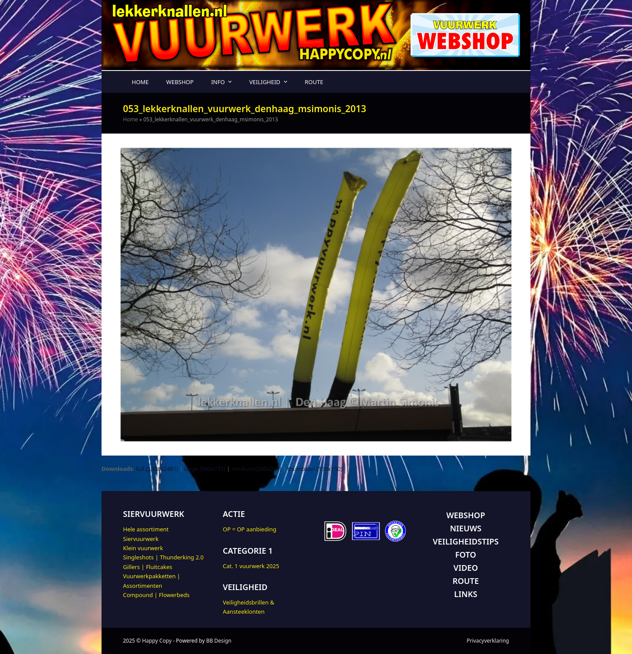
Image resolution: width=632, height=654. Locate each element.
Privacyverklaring (488, 640)
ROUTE (466, 581)
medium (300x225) (256, 469)
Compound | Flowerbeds (156, 595)
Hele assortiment (146, 529)
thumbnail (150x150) (315, 469)
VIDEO (465, 567)
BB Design (219, 640)
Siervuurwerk (140, 539)
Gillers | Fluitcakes (147, 567)
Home (130, 119)
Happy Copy (157, 640)
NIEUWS (465, 528)
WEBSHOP (465, 515)
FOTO (465, 554)
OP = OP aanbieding (249, 529)
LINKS (466, 594)
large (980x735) (204, 469)
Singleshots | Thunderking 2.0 (163, 557)
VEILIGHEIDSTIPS (466, 541)
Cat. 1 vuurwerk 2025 (251, 566)
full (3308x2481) (157, 469)
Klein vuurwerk (143, 548)
